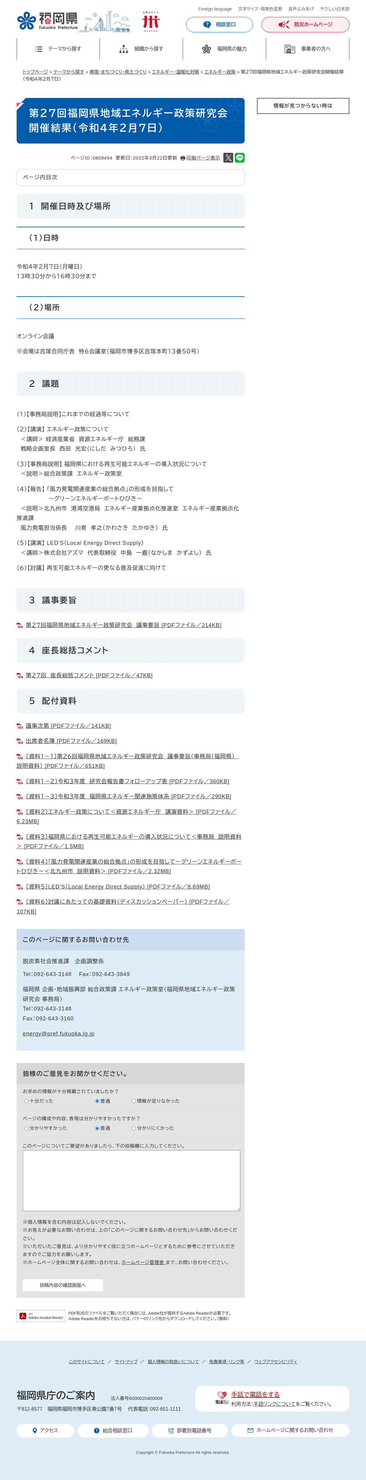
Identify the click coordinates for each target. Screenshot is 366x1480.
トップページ (35, 72)
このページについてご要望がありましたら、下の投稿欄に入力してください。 (104, 1146)
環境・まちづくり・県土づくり (117, 72)
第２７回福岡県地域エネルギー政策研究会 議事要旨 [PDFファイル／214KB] (124, 625)
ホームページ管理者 (143, 1262)
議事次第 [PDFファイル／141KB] (68, 726)
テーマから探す (68, 72)
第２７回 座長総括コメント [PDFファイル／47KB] (89, 675)
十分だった (42, 1101)
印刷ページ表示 (203, 157)
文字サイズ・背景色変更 (260, 9)
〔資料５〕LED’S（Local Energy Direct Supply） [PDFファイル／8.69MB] (118, 887)
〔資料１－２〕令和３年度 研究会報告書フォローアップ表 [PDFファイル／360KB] (128, 781)
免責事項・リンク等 (226, 1361)
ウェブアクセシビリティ (275, 1361)
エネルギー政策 (220, 72)
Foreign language (215, 8)
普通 (105, 1101)
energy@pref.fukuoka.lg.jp (59, 1034)
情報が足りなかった (158, 1101)
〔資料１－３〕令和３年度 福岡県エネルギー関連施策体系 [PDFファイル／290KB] (128, 796)
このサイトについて (86, 1361)
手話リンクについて (275, 1404)
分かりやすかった (48, 1128)
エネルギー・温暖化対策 (175, 72)
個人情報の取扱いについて (173, 1361)
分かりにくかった (155, 1128)
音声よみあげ (301, 8)
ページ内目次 (40, 177)
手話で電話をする (255, 1394)
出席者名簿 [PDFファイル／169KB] (71, 741)
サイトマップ (126, 1361)
